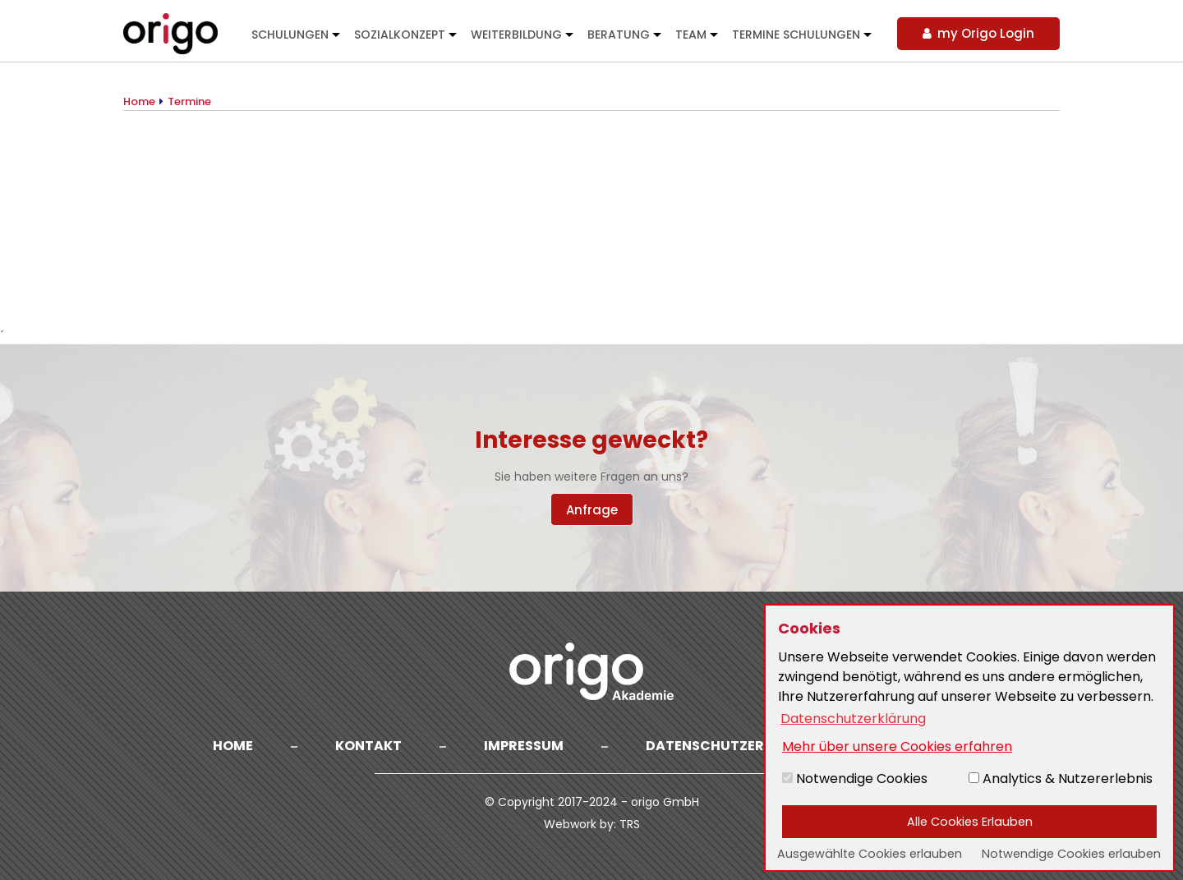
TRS (629, 824)
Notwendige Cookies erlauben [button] (1071, 853)
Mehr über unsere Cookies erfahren (897, 746)
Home (233, 745)
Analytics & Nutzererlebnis (1061, 778)
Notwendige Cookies (855, 778)
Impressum (524, 745)
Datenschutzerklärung (737, 745)
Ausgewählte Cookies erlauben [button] (869, 853)
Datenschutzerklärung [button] (853, 718)
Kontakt (368, 745)
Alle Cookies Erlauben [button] (970, 821)
